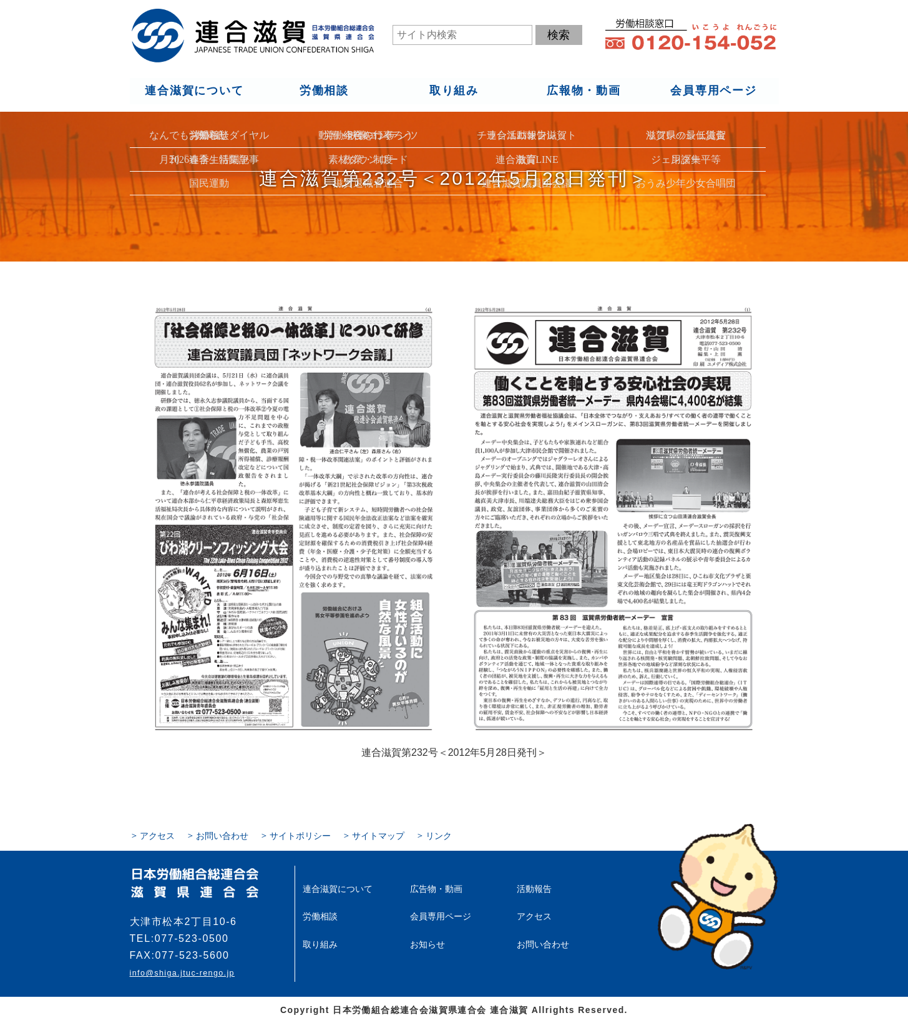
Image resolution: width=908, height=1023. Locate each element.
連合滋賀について (194, 91)
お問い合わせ (222, 836)
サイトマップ (378, 836)
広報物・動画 (584, 91)
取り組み (453, 91)
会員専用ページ (713, 91)
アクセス (157, 836)
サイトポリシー (300, 836)
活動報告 (534, 889)
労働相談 (323, 91)
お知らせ (427, 944)
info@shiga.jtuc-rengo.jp (182, 973)
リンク (439, 836)
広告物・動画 (436, 889)
